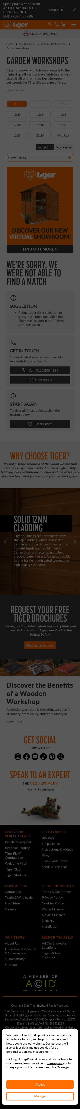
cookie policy (55, 1063)
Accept (40, 1084)
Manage (40, 1096)
